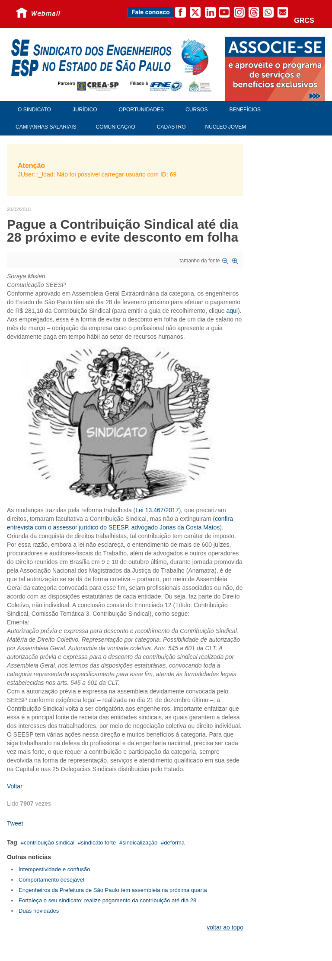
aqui (231, 310)
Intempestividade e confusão (54, 869)
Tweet (15, 823)
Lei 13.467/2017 (157, 510)
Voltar (14, 786)
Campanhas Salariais (46, 127)
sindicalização (139, 842)
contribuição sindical (49, 842)
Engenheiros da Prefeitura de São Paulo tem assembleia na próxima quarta (113, 890)
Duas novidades (39, 910)
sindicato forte (98, 842)
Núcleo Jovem (225, 127)
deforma (174, 842)
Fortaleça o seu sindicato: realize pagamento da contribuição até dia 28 (107, 900)
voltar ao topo (225, 927)
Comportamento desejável (51, 879)
